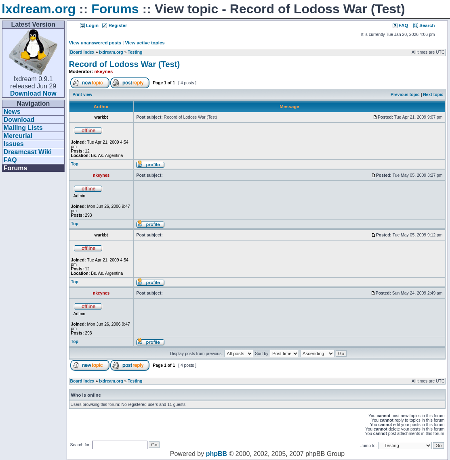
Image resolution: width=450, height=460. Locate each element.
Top (74, 164)
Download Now (33, 93)
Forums (115, 9)
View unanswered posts (95, 42)
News (12, 111)
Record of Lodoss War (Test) (124, 64)
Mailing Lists (23, 127)
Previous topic (405, 94)
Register (114, 25)
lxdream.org (39, 9)
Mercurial (18, 135)
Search (424, 25)
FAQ (10, 160)
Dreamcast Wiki (28, 151)
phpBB (216, 453)
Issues (14, 143)
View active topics (144, 42)
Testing (135, 52)
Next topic (433, 94)
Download (19, 119)
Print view (82, 94)
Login (89, 25)
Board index (82, 52)
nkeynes (104, 71)
